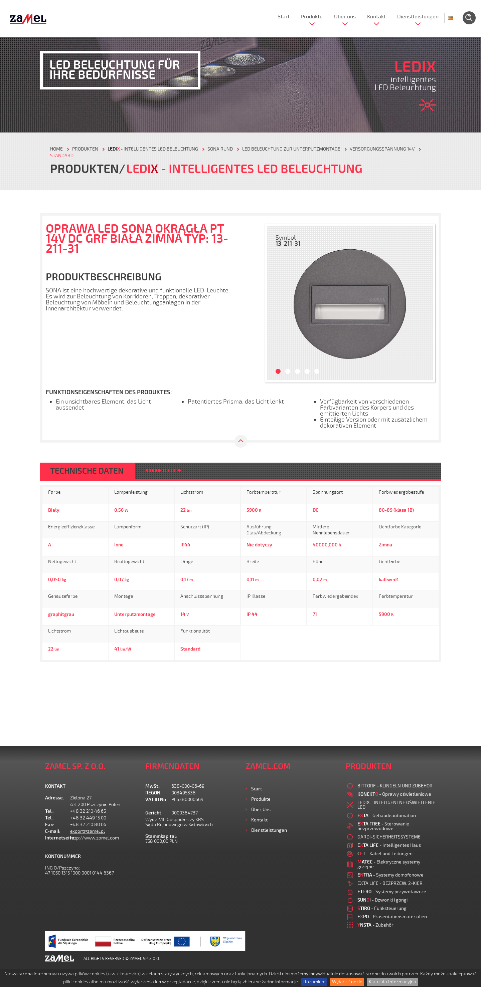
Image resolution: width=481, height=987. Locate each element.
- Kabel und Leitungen (385, 853)
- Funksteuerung (382, 908)
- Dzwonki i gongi (382, 900)
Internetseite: (57, 837)
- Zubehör (375, 925)
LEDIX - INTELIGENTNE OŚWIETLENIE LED (396, 805)
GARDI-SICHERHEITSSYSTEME (389, 837)
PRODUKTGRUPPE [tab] (163, 471)
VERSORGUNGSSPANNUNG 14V (382, 149)
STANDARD (61, 156)
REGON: (153, 792)
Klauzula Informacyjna (392, 982)
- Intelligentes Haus (389, 845)
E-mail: (52, 831)
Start (284, 16)
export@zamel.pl (87, 831)
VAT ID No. (156, 799)
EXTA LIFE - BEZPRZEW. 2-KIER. (390, 883)
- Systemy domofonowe (390, 875)
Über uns (345, 16)
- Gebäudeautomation (386, 815)
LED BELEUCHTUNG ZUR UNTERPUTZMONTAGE (291, 149)
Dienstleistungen (418, 16)
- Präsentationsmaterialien (392, 917)
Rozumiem (314, 982)
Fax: (49, 824)
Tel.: (49, 811)
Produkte (312, 16)
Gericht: (154, 812)
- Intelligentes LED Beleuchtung (153, 149)
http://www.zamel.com (94, 838)
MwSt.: (153, 786)
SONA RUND (220, 149)
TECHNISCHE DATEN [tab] (87, 471)
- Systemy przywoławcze (391, 892)
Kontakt (376, 16)
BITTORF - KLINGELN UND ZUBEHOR (395, 786)
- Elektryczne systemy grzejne (388, 864)
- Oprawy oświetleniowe (394, 794)
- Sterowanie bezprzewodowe (383, 826)
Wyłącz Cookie (347, 982)
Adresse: (54, 797)
